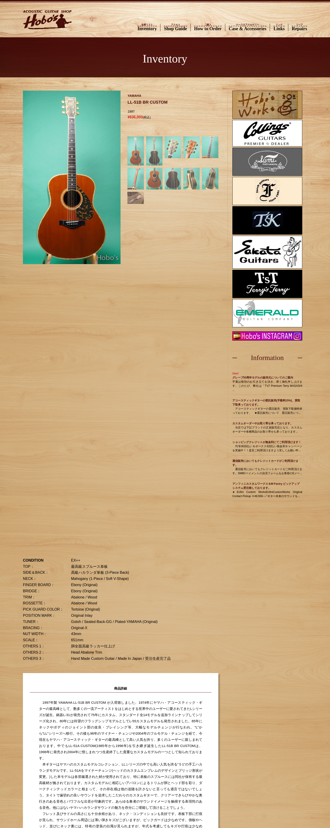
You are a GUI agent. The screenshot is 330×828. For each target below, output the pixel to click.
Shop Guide (175, 27)
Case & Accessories (247, 27)
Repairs (299, 27)
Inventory (147, 27)
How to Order (208, 27)
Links (279, 27)
